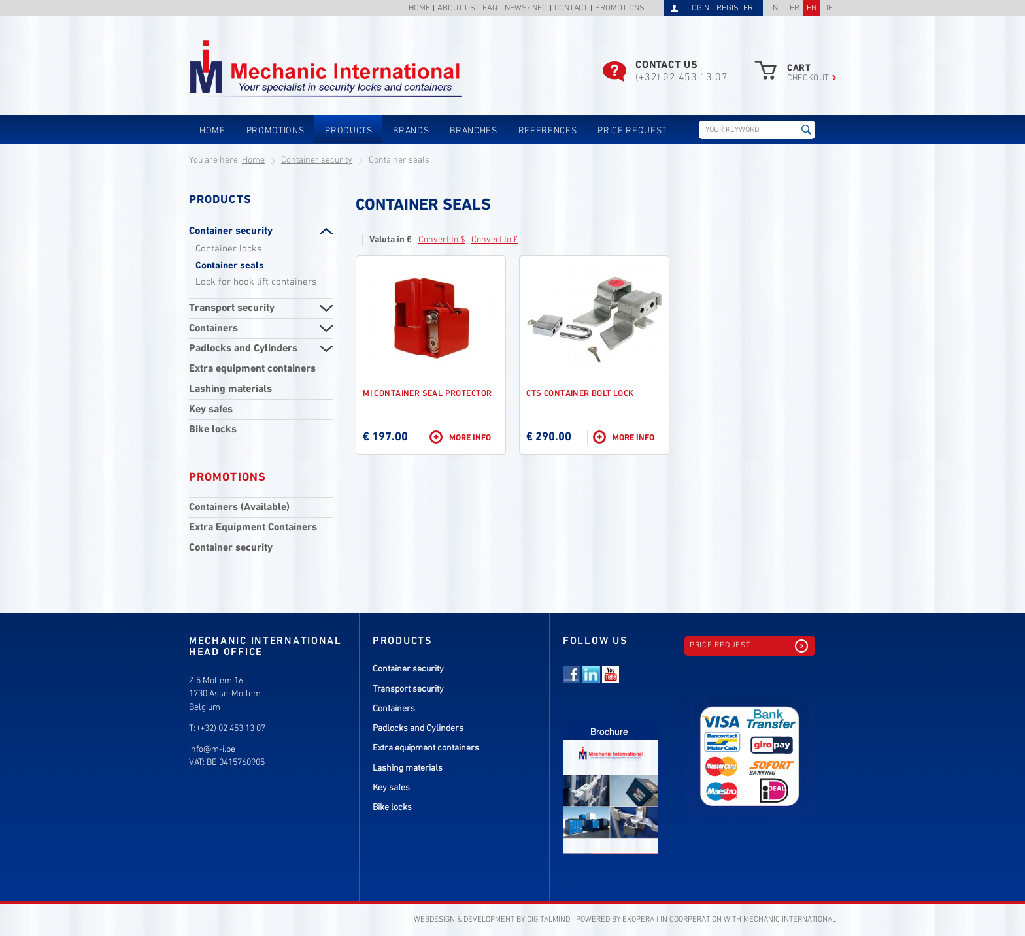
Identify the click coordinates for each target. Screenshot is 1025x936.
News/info (526, 9)
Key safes (211, 409)
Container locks (228, 249)
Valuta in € (390, 240)
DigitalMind (548, 919)
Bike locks (213, 429)
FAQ (489, 9)
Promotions (620, 9)
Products (348, 131)
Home (419, 9)
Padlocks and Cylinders (243, 348)
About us (456, 9)
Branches (473, 131)
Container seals (229, 266)
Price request (632, 131)
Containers (213, 328)
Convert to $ (441, 240)
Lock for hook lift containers (255, 282)
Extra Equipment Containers (253, 527)
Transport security (232, 308)
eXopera (638, 919)
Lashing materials (230, 389)
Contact (571, 9)
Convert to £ (494, 240)
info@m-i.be (212, 749)
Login (698, 8)
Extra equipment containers (252, 369)
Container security (316, 160)
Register (734, 8)
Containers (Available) (239, 507)
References (547, 131)
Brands (411, 131)
